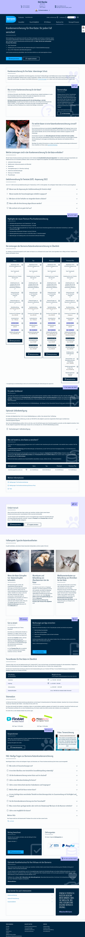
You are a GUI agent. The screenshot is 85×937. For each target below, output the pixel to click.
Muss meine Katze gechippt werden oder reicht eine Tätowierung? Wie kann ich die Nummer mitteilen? (43, 806)
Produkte (17, 23)
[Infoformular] (83, 30)
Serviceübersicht (46, 931)
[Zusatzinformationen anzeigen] (18, 229)
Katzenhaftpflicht (57, 459)
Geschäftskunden (29, 14)
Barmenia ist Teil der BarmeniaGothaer (14, 936)
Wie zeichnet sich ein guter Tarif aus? (43, 208)
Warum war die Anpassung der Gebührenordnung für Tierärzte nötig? (43, 189)
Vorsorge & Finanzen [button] (74, 19)
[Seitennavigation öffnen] (77, 14)
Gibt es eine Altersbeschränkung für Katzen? (43, 780)
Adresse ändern (46, 926)
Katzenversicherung (21, 444)
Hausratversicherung (29, 931)
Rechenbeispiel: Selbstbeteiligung (43, 429)
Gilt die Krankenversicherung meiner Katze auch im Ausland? (43, 775)
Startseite (7, 23)
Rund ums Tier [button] (59, 19)
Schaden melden (46, 928)
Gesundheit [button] (21, 19)
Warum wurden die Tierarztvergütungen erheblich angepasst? (43, 194)
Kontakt (7, 926)
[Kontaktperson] (83, 27)
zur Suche (11, 821)
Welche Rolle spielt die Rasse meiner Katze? (43, 790)
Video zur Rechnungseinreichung (41, 643)
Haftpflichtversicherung (29, 929)
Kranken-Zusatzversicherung (31, 926)
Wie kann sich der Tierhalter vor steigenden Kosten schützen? (43, 199)
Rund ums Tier (22, 23)
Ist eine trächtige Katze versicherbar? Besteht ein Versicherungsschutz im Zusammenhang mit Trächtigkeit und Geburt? (43, 795)
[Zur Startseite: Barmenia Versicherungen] (11, 17)
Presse (7, 929)
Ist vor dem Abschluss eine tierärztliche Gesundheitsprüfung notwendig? (43, 771)
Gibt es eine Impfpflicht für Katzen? (43, 810)
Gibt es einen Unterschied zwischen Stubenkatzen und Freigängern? (43, 785)
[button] (42, 10)
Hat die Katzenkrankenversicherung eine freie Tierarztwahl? (43, 801)
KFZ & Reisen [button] (47, 19)
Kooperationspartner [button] (16, 747)
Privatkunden (21, 14)
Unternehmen (9, 931)
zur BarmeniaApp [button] (65, 113)
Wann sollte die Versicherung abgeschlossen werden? (43, 203)
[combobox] (70, 15)
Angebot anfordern (13, 841)
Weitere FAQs (42, 815)
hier (62, 403)
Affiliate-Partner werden (11, 934)
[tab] (54, 845)
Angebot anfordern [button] (31, 58)
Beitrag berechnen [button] (14, 58)
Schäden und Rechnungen (53, 14)
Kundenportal (63, 14)
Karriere (7, 928)
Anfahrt (7, 932)
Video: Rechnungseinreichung (64, 110)
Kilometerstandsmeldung (48, 929)
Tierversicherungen (42, 79)
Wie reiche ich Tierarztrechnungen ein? (43, 766)
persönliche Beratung (53, 145)
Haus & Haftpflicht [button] (34, 19)
